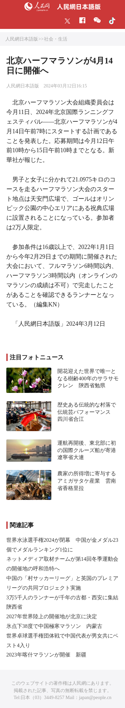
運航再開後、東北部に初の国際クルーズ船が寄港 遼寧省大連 (89, 450)
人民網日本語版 (21, 39)
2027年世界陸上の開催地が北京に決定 (51, 616)
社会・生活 (55, 39)
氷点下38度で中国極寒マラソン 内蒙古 (54, 626)
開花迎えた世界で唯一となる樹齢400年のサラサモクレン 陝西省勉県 (88, 378)
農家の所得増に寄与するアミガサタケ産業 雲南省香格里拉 (86, 481)
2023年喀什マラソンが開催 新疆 (46, 654)
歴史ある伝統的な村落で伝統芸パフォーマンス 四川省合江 (86, 412)
